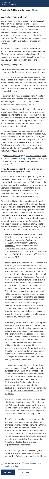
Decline (25, 472)
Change (35, 10)
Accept (8, 472)
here (14, 91)
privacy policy (25, 158)
